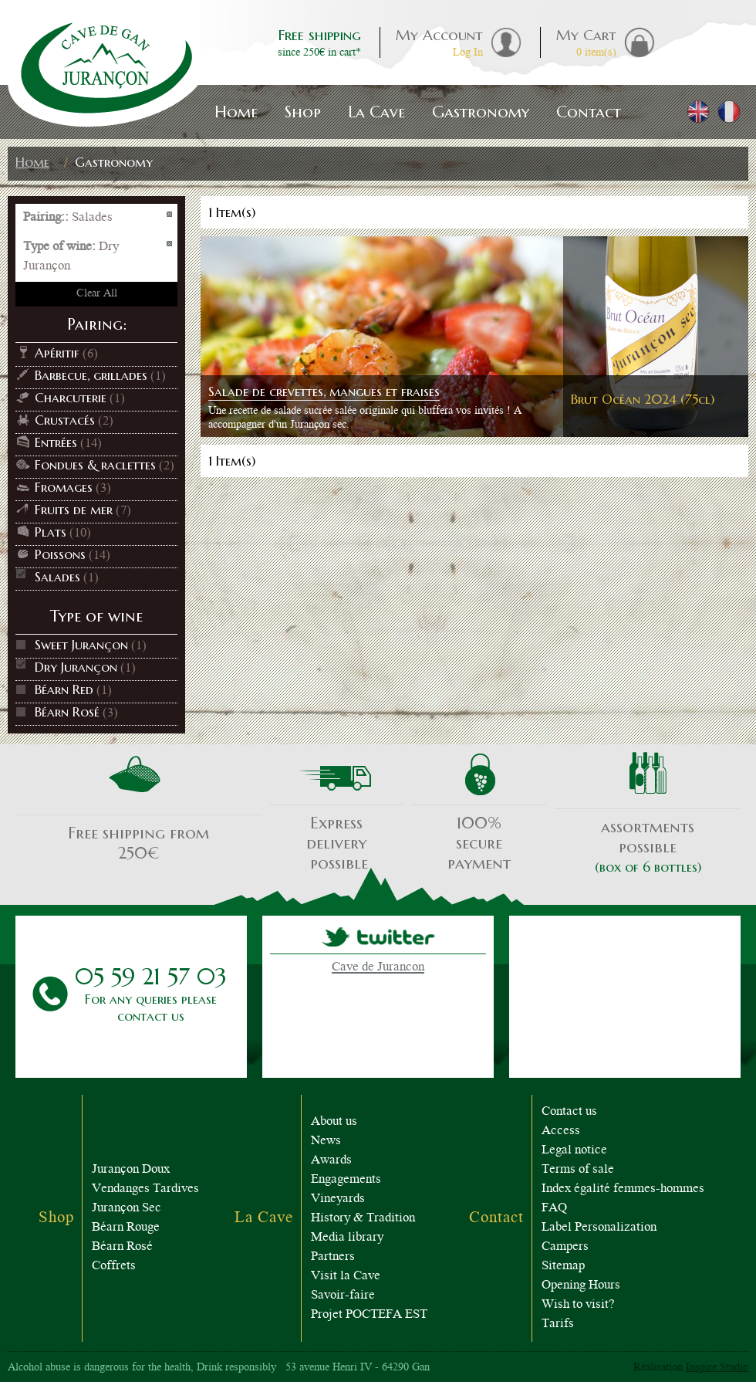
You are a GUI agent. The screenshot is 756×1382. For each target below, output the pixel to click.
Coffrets (114, 1266)
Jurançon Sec (126, 1208)
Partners (333, 1257)
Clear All (96, 294)
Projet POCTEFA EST (369, 1315)
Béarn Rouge (126, 1228)
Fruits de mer (74, 509)
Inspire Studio (717, 1368)
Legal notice (574, 1150)
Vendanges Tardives (145, 1189)
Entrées (56, 442)
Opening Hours (581, 1286)
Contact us (569, 1112)
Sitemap (563, 1266)
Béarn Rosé (67, 711)
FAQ (554, 1208)
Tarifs (558, 1324)
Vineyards (338, 1199)
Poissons (60, 554)
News (326, 1141)
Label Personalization (599, 1228)
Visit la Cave (345, 1276)
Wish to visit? (578, 1305)
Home (32, 162)
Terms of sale (578, 1170)
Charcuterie (70, 397)
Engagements (346, 1180)
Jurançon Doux (131, 1170)
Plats (50, 531)
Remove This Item (170, 215)
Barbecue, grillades (91, 375)
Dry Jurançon (76, 667)
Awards (331, 1160)
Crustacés (65, 420)
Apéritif (57, 352)
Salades (57, 576)
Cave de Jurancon (378, 967)
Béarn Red (64, 689)
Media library (347, 1238)
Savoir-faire (343, 1296)
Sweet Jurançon (81, 644)
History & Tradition (363, 1218)
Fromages (64, 487)
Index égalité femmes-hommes (623, 1189)
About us (334, 1122)
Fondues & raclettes (95, 464)
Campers (565, 1247)
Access (561, 1131)
